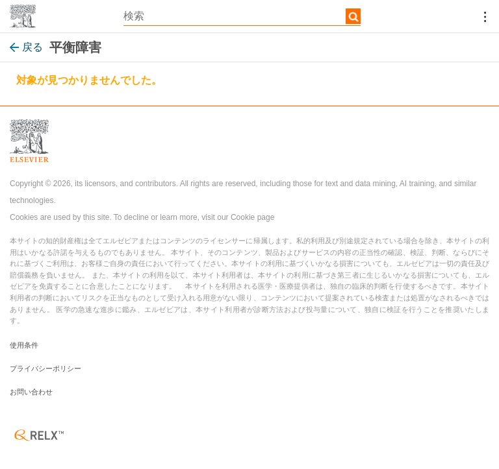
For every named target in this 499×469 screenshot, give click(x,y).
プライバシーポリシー (45, 368)
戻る (26, 47)
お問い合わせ (31, 392)
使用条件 (24, 345)
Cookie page (252, 217)
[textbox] (242, 16)
